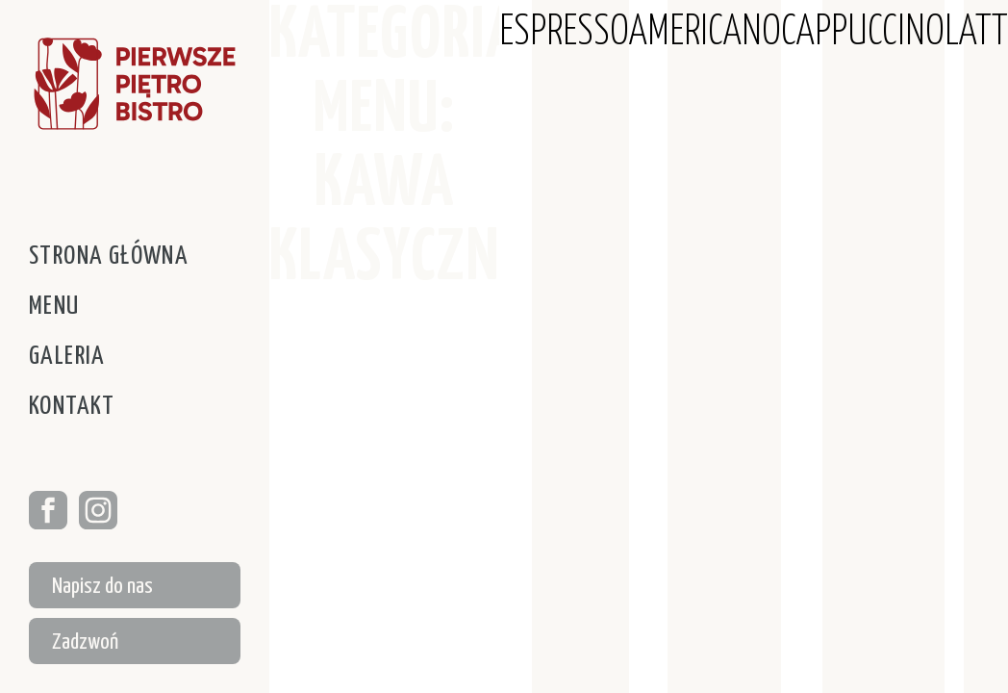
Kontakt (72, 407)
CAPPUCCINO (863, 33)
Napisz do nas (102, 587)
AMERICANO (705, 33)
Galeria (67, 357)
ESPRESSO (564, 33)
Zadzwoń (85, 642)
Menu (54, 307)
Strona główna (109, 257)
